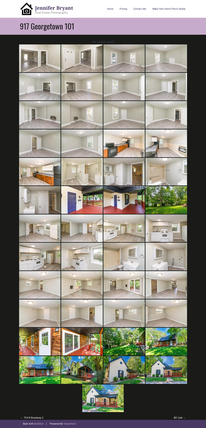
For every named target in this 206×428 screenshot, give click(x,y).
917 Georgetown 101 (47, 26)
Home (110, 8)
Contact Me (139, 8)
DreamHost (69, 423)
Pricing (123, 8)
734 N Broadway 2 (32, 417)
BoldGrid (38, 423)
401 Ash (179, 417)
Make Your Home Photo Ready (169, 8)
